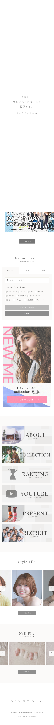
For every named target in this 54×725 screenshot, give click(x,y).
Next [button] (51, 18)
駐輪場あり (22, 296)
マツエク (40, 292)
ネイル (23, 292)
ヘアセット (19, 300)
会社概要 (14, 712)
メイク (31, 292)
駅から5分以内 (12, 292)
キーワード (10, 270)
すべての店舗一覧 (27, 307)
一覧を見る (27, 241)
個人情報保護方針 (26, 712)
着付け (9, 300)
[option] (27, 17)
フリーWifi (40, 300)
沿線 (43, 270)
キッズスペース (35, 296)
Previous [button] (46, 18)
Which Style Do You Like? (12, 17)
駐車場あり (11, 296)
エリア (26, 270)
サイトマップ (40, 712)
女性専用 (30, 300)
